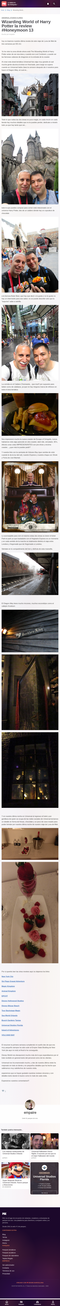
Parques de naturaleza (10, 1255)
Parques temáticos (9, 1250)
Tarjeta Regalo (7, 1258)
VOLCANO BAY (8, 1035)
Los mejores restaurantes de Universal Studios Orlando (13, 1152)
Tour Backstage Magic (11, 1011)
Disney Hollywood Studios (13, 1001)
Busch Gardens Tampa (11, 1020)
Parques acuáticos (9, 1253)
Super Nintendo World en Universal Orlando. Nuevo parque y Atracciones (15, 1182)
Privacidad (6, 1274)
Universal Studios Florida (12, 18)
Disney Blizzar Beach (10, 1006)
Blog (8, 10)
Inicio (2, 10)
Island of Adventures (10, 1030)
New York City (7, 977)
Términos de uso (8, 1271)
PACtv (4, 1243)
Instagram (6, 1240)
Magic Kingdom (8, 986)
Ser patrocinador (8, 1265)
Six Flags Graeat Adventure (13, 981)
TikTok (4, 1237)
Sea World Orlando (9, 1016)
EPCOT (5, 996)
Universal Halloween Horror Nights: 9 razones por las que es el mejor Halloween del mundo (43, 1153)
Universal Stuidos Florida (12, 1025)
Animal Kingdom (9, 991)
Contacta (5, 1268)
